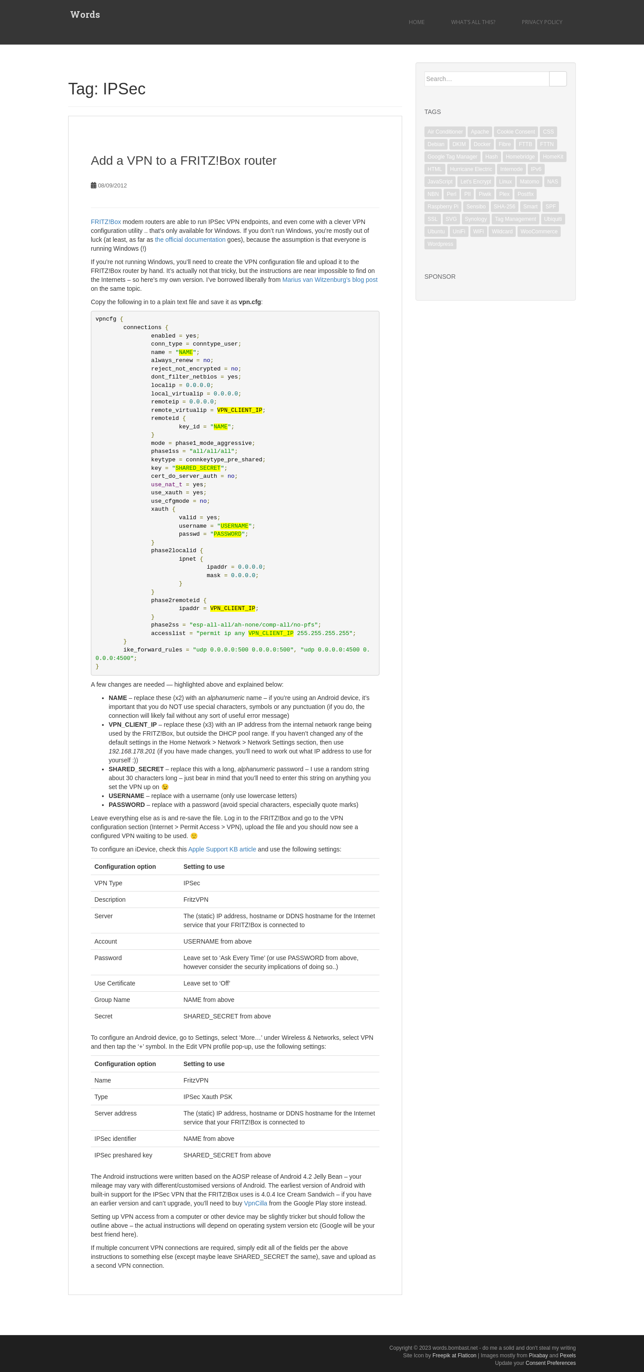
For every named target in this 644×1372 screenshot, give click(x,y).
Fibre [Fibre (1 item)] (505, 144)
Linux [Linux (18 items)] (505, 182)
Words (83, 15)
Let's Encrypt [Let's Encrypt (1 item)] (476, 182)
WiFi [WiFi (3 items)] (478, 231)
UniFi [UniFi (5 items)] (459, 231)
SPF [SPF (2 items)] (551, 207)
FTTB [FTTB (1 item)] (525, 144)
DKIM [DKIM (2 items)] (459, 144)
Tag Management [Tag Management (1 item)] (515, 219)
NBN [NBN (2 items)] (433, 194)
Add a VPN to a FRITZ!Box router (184, 160)
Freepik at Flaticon (454, 1355)
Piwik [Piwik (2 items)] (485, 194)
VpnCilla (255, 1203)
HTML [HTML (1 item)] (435, 169)
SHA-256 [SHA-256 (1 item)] (505, 207)
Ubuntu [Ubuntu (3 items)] (436, 231)
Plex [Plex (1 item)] (504, 194)
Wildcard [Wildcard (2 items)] (502, 231)
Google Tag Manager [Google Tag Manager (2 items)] (452, 157)
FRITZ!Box (106, 221)
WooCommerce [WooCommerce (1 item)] (539, 231)
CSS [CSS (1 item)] (548, 132)
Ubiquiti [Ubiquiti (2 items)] (553, 219)
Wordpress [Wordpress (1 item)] (440, 244)
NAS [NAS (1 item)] (552, 182)
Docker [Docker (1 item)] (482, 144)
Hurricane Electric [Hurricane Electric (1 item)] (471, 169)
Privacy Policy (542, 22)
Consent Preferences (551, 1363)
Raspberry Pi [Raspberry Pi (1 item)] (443, 207)
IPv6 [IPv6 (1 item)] (536, 169)
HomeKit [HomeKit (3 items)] (553, 157)
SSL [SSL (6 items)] (433, 219)
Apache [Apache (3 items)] (480, 132)
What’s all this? (473, 22)
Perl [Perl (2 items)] (451, 194)
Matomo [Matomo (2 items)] (529, 182)
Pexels (568, 1355)
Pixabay (538, 1355)
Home (416, 22)
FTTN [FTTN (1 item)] (547, 144)
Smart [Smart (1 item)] (530, 207)
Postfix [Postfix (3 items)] (526, 194)
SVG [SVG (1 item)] (451, 219)
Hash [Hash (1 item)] (491, 157)
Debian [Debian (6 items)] (436, 144)
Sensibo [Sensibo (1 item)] (475, 207)
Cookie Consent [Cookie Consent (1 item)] (516, 132)
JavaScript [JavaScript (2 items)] (440, 182)
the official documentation (190, 239)
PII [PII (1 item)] (467, 194)
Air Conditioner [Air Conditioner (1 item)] (445, 132)
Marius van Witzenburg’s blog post (330, 279)
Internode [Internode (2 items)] (511, 169)
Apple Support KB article (222, 849)
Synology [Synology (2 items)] (476, 219)
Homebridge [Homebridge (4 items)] (520, 157)
